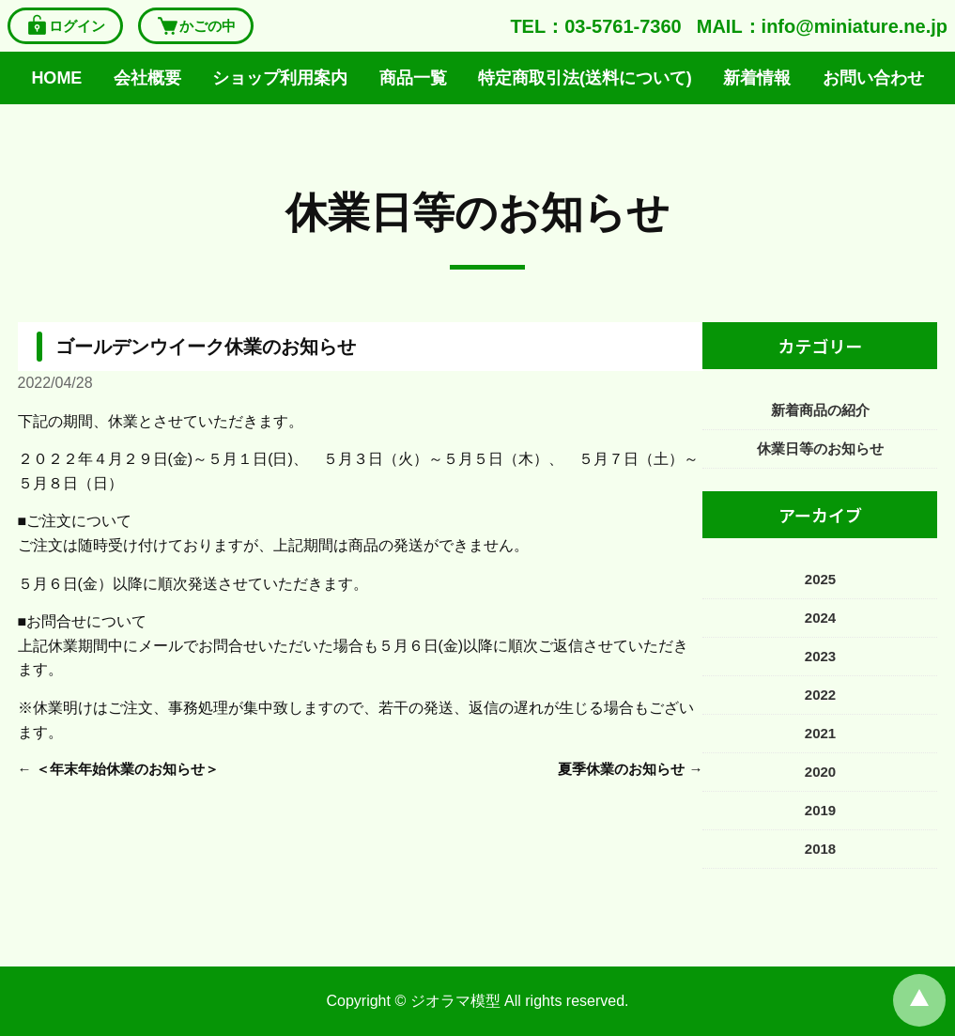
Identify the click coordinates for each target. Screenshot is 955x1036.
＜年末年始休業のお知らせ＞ (127, 769)
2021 (820, 733)
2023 (820, 656)
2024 (820, 618)
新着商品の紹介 (820, 410)
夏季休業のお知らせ (621, 769)
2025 (820, 579)
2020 (820, 772)
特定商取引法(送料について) (585, 78)
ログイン (65, 26)
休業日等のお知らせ (477, 213)
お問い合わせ (873, 78)
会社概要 (147, 78)
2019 (820, 810)
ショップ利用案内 (279, 78)
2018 (820, 849)
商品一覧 (413, 78)
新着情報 (757, 78)
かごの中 (196, 26)
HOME (56, 78)
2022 (820, 695)
